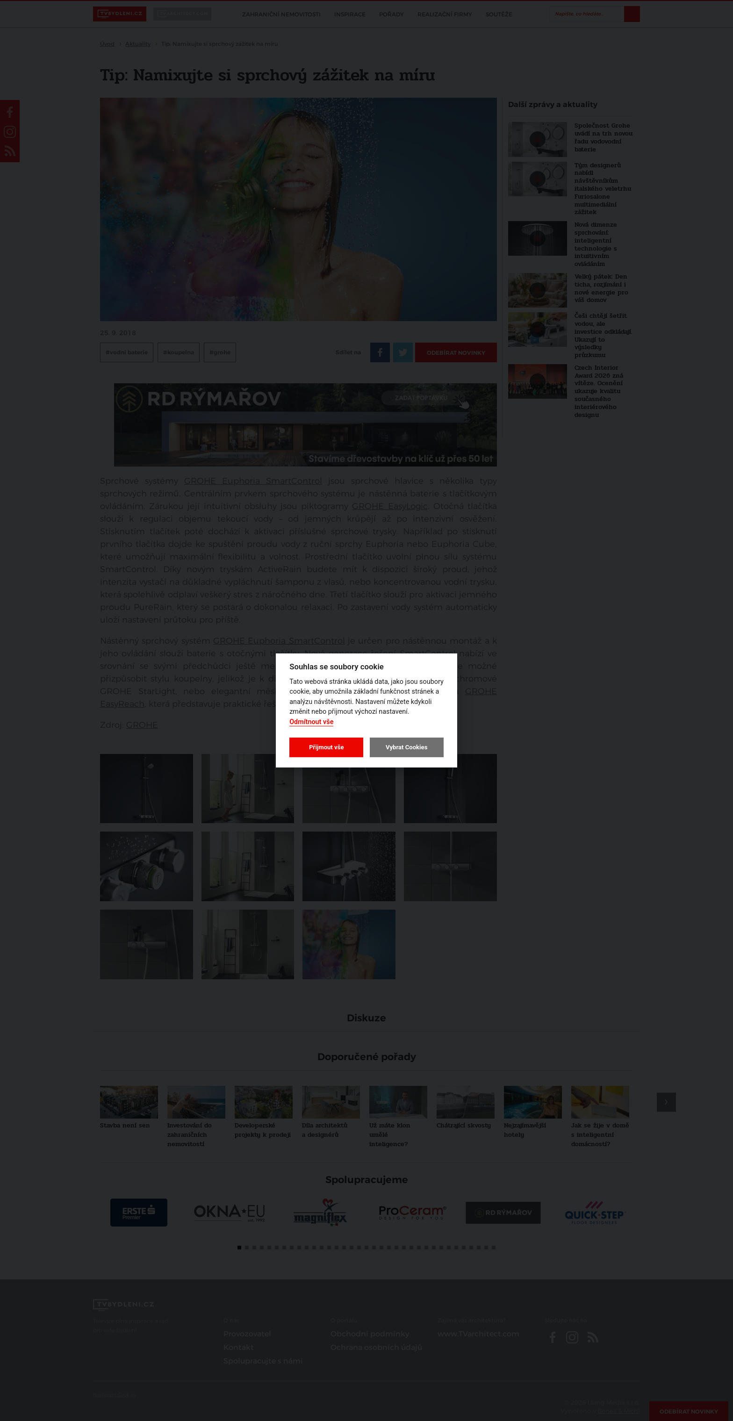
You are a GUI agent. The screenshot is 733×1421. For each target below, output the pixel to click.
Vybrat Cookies (406, 747)
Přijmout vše (326, 747)
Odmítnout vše (311, 722)
